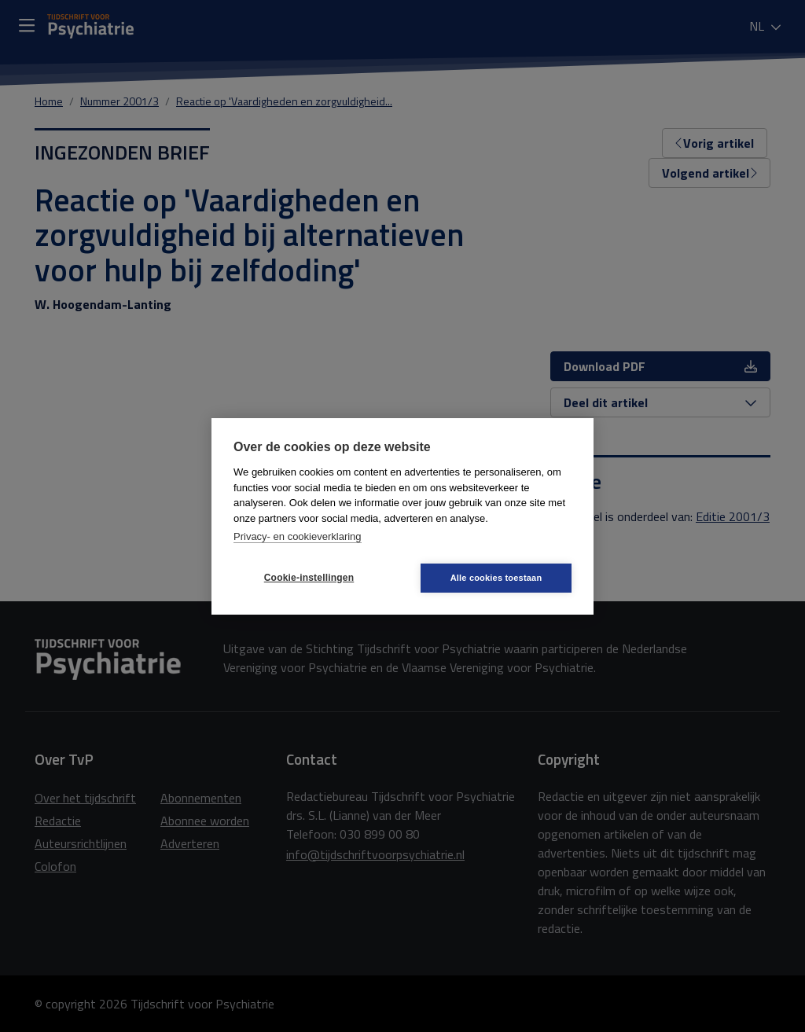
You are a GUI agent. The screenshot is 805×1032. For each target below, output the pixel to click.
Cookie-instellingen (309, 577)
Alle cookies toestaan (496, 577)
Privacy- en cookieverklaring (297, 536)
